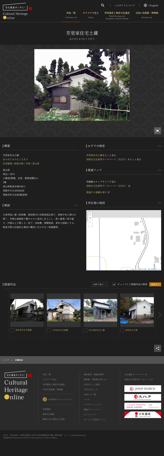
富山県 (35, 163)
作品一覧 (71, 15)
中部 (28, 163)
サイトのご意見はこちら (95, 419)
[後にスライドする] (158, 315)
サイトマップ (90, 414)
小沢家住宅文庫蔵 (60, 330)
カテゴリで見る (91, 15)
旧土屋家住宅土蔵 (97, 330)
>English (151, 5)
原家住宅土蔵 (131, 330)
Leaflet (139, 269)
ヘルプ (87, 399)
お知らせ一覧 (90, 394)
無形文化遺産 (49, 414)
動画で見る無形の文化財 (54, 419)
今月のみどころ (91, 389)
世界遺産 (47, 409)
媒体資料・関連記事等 (94, 374)
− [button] (90, 218)
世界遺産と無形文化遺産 (117, 15)
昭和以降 (18, 163)
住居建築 (7, 163)
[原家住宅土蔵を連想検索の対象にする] (122, 330)
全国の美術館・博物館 (146, 15)
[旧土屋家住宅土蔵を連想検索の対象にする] (85, 330)
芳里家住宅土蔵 (94, 155)
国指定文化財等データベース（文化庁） (107, 159)
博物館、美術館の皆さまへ (96, 379)
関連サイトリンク (92, 409)
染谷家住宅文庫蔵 (23, 329)
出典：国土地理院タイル (151, 269)
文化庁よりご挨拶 (92, 384)
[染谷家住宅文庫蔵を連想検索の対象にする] (12, 330)
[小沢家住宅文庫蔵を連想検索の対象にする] (49, 330)
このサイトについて (124, 5)
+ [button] (90, 214)
